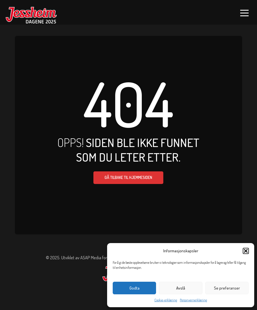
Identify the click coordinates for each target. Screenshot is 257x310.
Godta (134, 288)
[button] (246, 251)
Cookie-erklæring (165, 300)
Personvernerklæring (193, 300)
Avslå (180, 288)
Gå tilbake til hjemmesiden (128, 177)
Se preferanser (227, 288)
